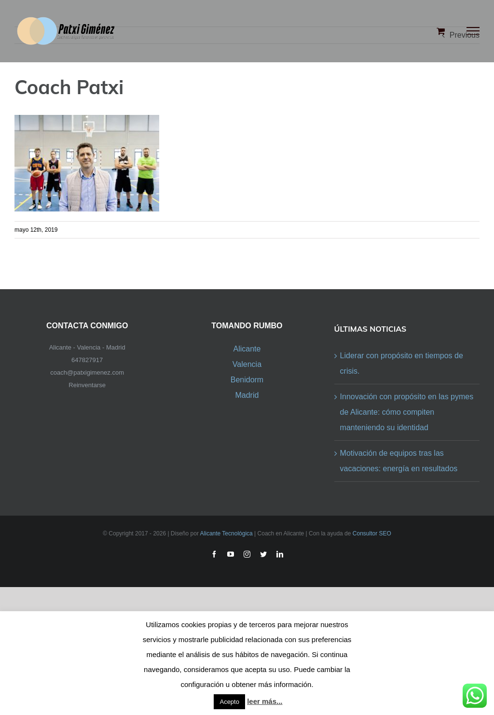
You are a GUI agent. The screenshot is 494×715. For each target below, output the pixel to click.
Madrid (247, 395)
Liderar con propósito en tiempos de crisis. (401, 363)
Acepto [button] (229, 701)
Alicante (247, 349)
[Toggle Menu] (473, 31)
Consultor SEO (372, 533)
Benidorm (247, 380)
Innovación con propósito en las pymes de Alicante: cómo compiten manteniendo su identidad (407, 412)
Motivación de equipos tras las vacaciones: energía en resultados (399, 461)
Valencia (247, 364)
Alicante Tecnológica (226, 533)
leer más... (264, 701)
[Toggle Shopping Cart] (441, 31)
